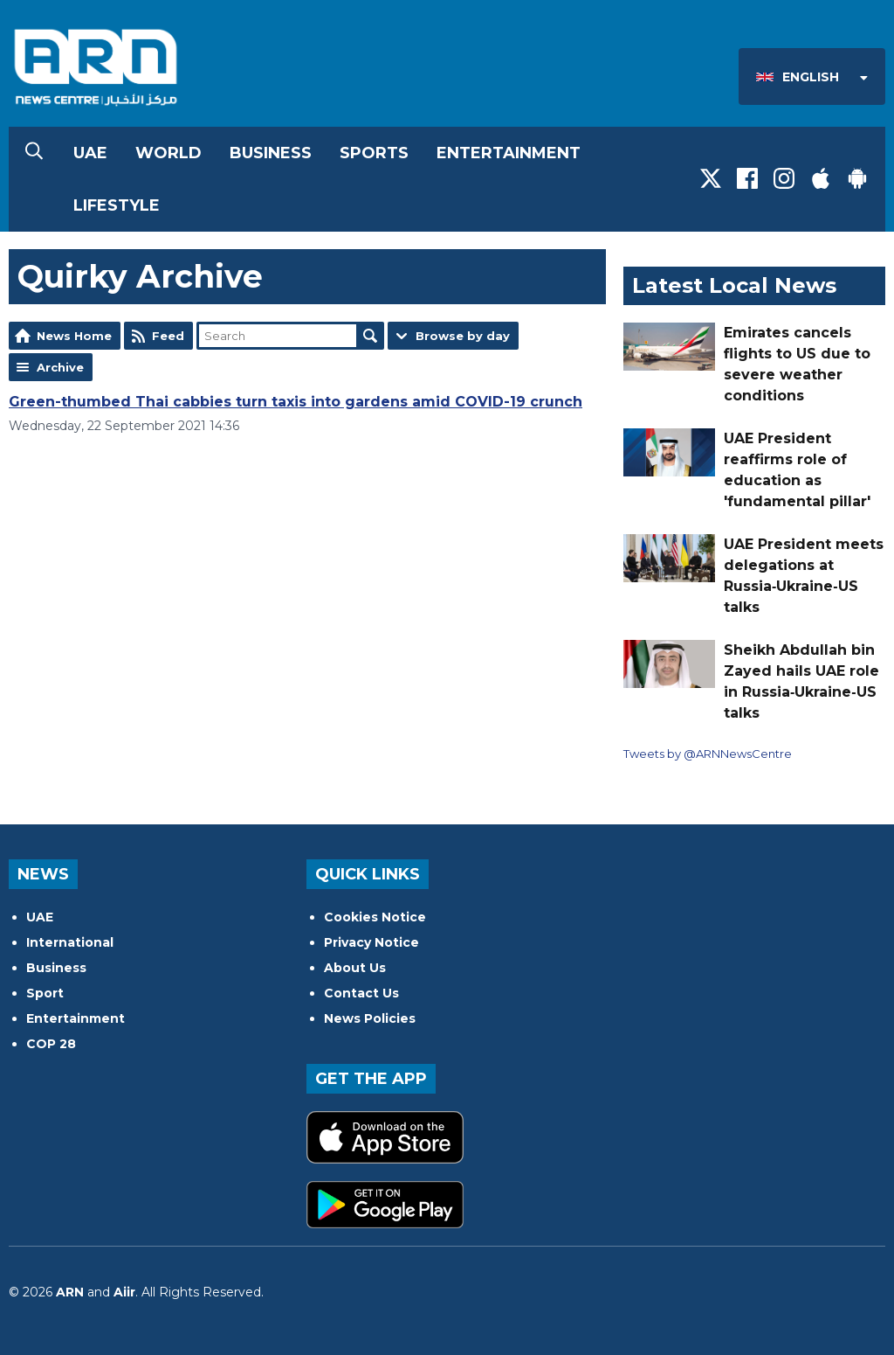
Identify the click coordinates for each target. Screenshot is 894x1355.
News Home (74, 336)
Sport (45, 993)
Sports (374, 153)
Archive (60, 367)
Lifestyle (116, 205)
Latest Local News (734, 285)
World (168, 153)
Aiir (124, 1292)
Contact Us (361, 993)
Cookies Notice (375, 917)
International (69, 942)
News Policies (370, 1018)
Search (370, 336)
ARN (70, 1292)
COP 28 (51, 1044)
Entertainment (509, 153)
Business (271, 153)
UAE (90, 153)
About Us (355, 968)
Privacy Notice (371, 942)
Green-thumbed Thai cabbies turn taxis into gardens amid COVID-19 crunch (295, 401)
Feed (168, 336)
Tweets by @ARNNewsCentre (707, 754)
